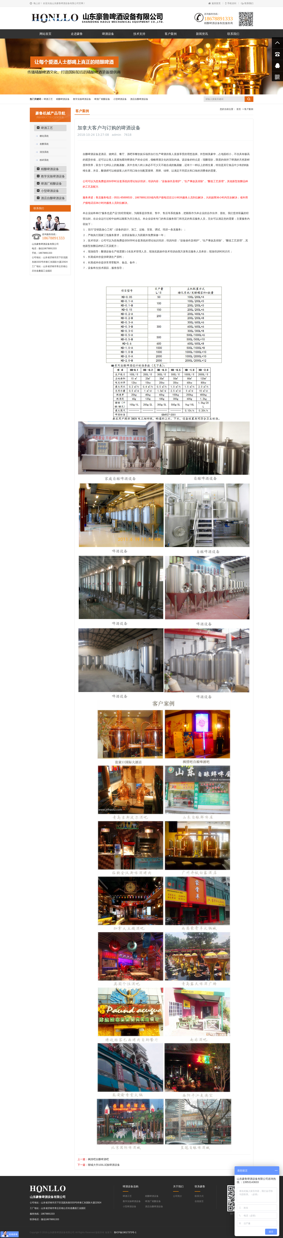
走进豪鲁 (77, 33)
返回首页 (214, 3)
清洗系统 (44, 152)
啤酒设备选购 (130, 1186)
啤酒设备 (108, 33)
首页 (238, 109)
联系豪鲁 (200, 1186)
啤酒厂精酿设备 (102, 99)
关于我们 (178, 1186)
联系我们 (247, 3)
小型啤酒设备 (120, 99)
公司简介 (177, 1196)
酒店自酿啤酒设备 (139, 99)
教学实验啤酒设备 (82, 99)
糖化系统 (44, 136)
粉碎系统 (44, 160)
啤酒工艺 (48, 99)
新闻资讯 (202, 33)
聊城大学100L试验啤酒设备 (104, 1164)
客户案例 (171, 33)
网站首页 (45, 33)
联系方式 (199, 1196)
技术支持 (139, 33)
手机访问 (230, 3)
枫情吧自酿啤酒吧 (98, 1159)
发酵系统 (44, 144)
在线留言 (199, 1201)
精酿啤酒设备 (62, 99)
